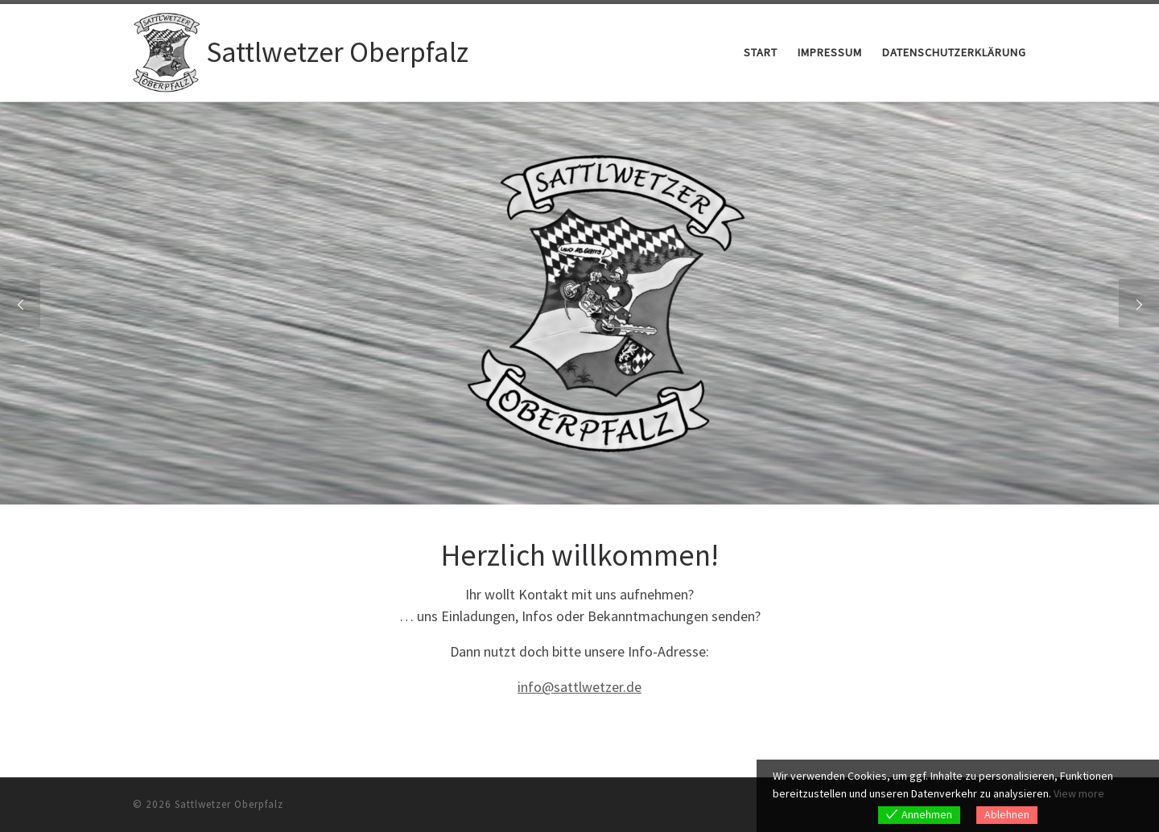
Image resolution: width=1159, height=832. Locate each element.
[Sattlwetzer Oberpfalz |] (166, 49)
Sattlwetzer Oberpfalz (229, 804)
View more (1079, 793)
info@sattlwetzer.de (579, 687)
